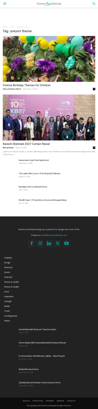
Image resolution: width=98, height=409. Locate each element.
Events (7, 272)
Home (5, 27)
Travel (7, 311)
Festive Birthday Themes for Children (26, 85)
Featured (8, 277)
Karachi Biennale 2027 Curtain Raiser (26, 144)
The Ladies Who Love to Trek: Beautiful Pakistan (39, 173)
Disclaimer (50, 401)
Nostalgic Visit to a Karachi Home (33, 187)
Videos (7, 320)
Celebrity (8, 257)
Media (7, 306)
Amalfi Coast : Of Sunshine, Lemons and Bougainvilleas (43, 200)
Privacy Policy (38, 401)
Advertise (60, 401)
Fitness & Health (11, 282)
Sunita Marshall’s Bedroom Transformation (37, 329)
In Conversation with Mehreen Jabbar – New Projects (42, 356)
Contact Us (71, 401)
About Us (26, 401)
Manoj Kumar (8, 148)
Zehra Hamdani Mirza (12, 89)
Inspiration (9, 296)
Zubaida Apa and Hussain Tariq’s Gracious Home (40, 382)
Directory (8, 267)
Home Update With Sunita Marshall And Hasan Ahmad (42, 343)
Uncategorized (10, 315)
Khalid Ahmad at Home (29, 369)
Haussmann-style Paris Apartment (34, 160)
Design (7, 262)
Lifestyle (8, 301)
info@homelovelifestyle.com (54, 235)
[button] (4, 3)
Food (6, 291)
